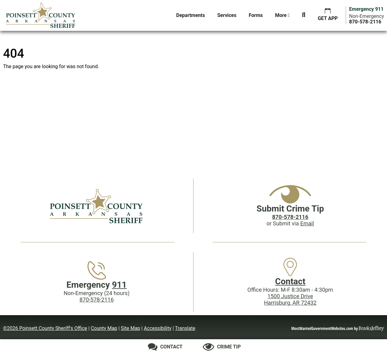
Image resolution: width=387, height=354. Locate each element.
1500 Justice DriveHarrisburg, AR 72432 (290, 299)
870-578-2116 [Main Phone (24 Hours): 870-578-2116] (96, 299)
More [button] (282, 15)
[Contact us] (165, 347)
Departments (190, 15)
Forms (256, 15)
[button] (303, 15)
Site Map (130, 328)
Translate (185, 328)
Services (226, 15)
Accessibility (158, 328)
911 (119, 285)
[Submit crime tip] (222, 347)
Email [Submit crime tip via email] (307, 223)
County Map (104, 328)
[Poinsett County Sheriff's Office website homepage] (97, 206)
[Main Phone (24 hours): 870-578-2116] (365, 22)
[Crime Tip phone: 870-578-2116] (290, 217)
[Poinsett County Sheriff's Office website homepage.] (41, 15)
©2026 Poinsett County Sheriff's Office (45, 328)
